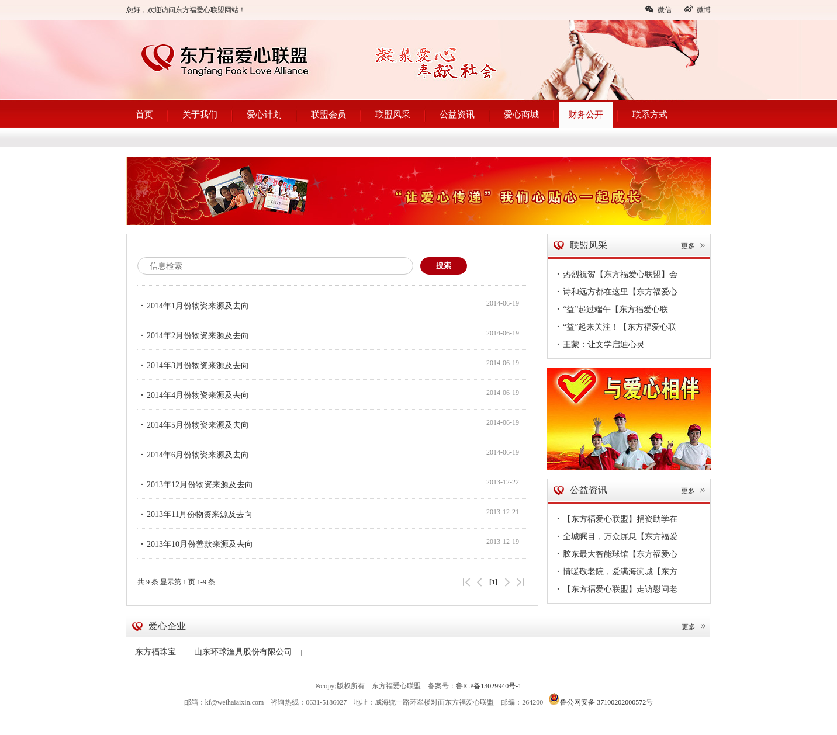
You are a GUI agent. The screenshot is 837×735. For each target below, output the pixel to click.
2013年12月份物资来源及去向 (195, 484)
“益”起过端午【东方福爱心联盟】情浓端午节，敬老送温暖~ (611, 310)
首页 (144, 114)
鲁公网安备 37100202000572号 (600, 699)
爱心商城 (521, 114)
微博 (697, 9)
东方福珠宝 (160, 651)
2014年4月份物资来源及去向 (193, 395)
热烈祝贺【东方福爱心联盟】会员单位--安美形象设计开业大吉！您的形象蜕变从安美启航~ (615, 275)
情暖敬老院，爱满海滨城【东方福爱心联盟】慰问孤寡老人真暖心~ (617, 573)
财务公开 (585, 114)
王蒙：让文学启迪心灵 (599, 344)
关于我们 (199, 114)
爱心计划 (264, 114)
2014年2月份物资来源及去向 (193, 335)
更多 (694, 246)
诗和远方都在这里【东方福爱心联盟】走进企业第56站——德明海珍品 (615, 293)
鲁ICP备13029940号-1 (489, 686)
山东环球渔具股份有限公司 (248, 651)
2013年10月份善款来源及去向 (195, 544)
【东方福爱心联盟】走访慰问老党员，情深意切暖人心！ (615, 590)
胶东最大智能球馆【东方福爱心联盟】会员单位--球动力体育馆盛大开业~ (615, 555)
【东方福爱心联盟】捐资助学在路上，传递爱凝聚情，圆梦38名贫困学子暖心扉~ (615, 520)
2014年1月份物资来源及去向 (193, 305)
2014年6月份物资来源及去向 (193, 454)
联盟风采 (392, 114)
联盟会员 (328, 114)
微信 (658, 9)
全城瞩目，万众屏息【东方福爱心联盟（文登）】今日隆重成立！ (615, 538)
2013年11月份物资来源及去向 (195, 514)
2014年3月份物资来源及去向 (193, 365)
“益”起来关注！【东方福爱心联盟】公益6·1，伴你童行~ (615, 328)
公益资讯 (457, 114)
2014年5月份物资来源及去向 (193, 424)
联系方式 (649, 114)
